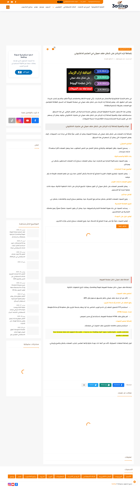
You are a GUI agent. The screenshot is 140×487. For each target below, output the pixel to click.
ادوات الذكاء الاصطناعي (67, 2)
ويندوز (41, 7)
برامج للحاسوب (30, 476)
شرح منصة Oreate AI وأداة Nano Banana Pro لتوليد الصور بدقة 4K (17, 288)
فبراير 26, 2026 (20, 252)
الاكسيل (128, 476)
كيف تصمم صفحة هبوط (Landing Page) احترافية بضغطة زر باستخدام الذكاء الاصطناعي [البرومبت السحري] (17, 235)
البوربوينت (118, 476)
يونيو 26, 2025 (21, 316)
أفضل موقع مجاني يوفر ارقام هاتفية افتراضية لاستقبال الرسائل (17, 299)
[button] (118, 385)
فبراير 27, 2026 (20, 305)
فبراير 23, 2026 (20, 283)
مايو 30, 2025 (21, 327)
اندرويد (48, 7)
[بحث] (8, 7)
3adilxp (114, 484)
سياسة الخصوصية (94, 2)
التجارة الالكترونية (98, 7)
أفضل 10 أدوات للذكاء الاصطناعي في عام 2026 (17, 256)
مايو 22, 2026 (21, 262)
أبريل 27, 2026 (21, 241)
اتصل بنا (83, 2)
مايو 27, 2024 (21, 294)
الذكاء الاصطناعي (69, 7)
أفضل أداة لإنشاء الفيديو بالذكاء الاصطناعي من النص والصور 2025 (17, 276)
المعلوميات (60, 476)
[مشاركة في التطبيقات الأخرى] (84, 385)
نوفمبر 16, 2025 (20, 272)
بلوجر (36, 7)
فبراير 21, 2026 (20, 230)
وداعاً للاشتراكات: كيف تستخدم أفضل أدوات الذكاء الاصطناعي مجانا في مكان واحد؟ (17, 246)
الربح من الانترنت (84, 7)
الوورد (50, 476)
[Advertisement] (70, 28)
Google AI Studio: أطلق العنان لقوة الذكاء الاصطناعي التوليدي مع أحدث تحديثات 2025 (17, 332)
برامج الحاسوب (26, 7)
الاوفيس (58, 7)
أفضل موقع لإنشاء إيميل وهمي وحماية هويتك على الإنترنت (17, 321)
